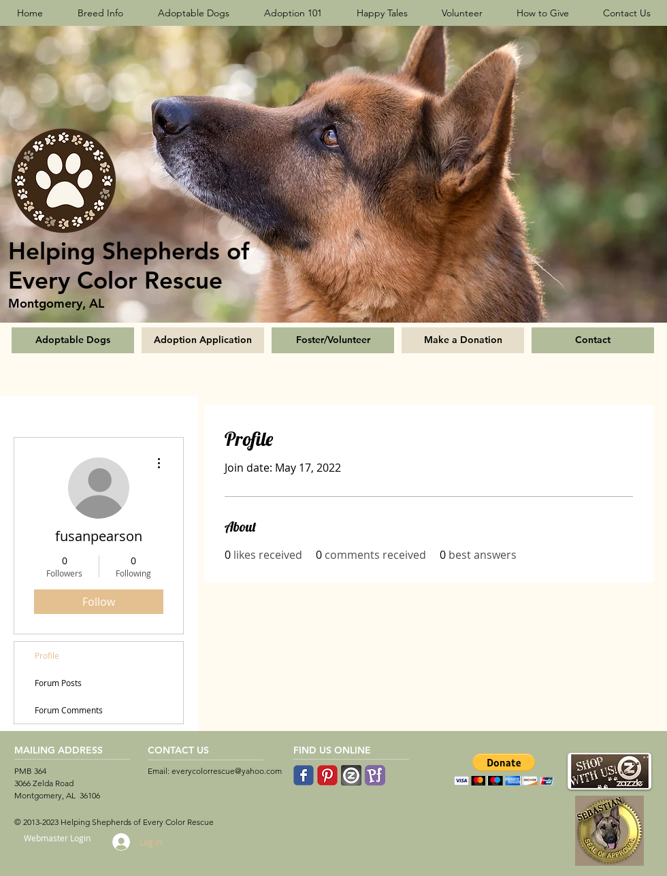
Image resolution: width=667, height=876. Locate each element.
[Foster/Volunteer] (333, 340)
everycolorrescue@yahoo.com (227, 771)
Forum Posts (58, 682)
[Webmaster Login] (56, 838)
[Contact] (593, 340)
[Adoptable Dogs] (73, 340)
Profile (47, 655)
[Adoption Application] (203, 340)
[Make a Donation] (463, 340)
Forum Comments (69, 709)
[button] (504, 769)
